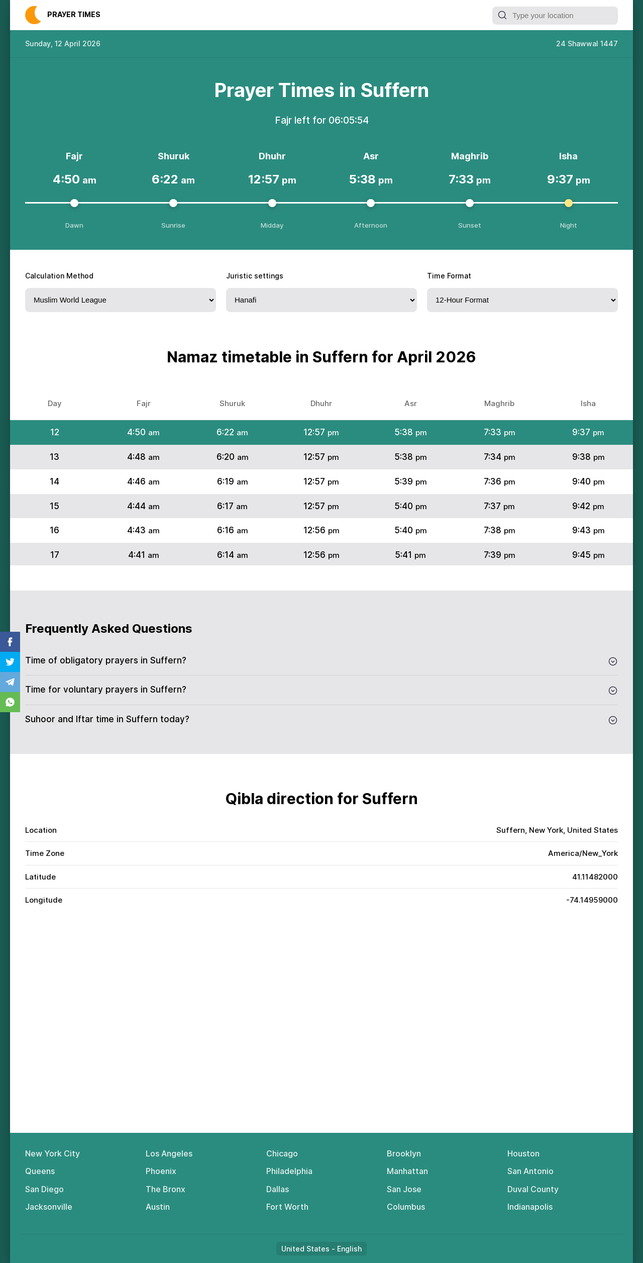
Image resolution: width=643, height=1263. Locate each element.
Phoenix (161, 1171)
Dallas (277, 1189)
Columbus (406, 1207)
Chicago (282, 1153)
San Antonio (530, 1171)
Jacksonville (48, 1207)
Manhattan (407, 1171)
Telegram (10, 682)
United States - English (321, 1248)
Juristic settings (254, 275)
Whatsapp (10, 702)
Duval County (533, 1189)
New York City (52, 1153)
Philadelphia (289, 1171)
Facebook (10, 642)
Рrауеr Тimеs (73, 14)
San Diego (44, 1189)
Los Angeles (169, 1153)
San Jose (404, 1189)
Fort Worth (287, 1207)
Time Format (449, 275)
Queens (40, 1171)
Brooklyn (404, 1153)
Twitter (10, 662)
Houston (523, 1153)
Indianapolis (530, 1207)
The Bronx (165, 1189)
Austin (158, 1207)
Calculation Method (59, 275)
